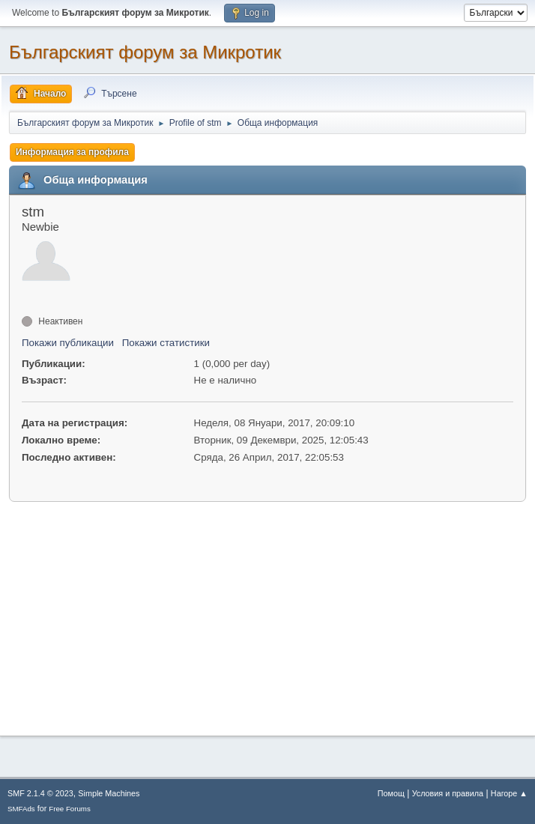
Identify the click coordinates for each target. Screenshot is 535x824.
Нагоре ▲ (509, 793)
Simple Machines (108, 793)
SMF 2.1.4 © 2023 (40, 793)
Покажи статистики (166, 342)
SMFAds (21, 809)
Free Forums (70, 809)
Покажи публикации (68, 342)
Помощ (391, 793)
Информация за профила (72, 152)
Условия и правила (447, 793)
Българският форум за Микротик (145, 52)
